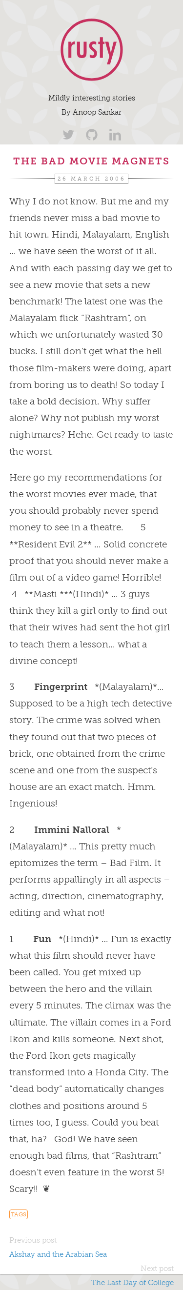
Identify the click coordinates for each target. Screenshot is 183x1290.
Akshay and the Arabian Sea (58, 1254)
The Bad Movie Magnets (91, 161)
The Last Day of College (132, 1282)
